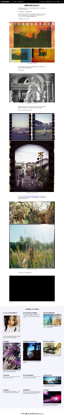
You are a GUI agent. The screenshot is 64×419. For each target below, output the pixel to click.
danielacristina (28, 103)
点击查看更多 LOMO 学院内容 (32, 309)
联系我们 (58, 1)
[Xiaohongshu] (26, 413)
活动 (17, 1)
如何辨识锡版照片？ (27, 390)
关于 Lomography (42, 1)
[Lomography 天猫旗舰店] (39, 413)
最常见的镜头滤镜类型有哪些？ (49, 312)
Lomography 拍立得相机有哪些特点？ (10, 312)
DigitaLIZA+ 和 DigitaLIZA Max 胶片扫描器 (30, 196)
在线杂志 (15, 1)
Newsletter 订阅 (54, 1)
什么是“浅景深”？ (6, 341)
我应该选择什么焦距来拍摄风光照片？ (30, 341)
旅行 (22, 1)
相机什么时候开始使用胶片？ (28, 375)
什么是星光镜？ (46, 390)
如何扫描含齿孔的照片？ (48, 375)
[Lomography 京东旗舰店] (32, 413)
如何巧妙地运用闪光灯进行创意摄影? (30, 312)
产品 (12, 1)
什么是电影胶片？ (6, 390)
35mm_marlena (29, 63)
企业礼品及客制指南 (48, 1)
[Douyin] (24, 413)
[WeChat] (23, 413)
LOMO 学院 (20, 1)
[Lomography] (5, 1)
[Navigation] (62, 1)
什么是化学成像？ (6, 375)
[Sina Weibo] (21, 413)
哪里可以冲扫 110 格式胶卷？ (49, 341)
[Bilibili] (28, 413)
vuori (28, 269)
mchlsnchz (28, 192)
